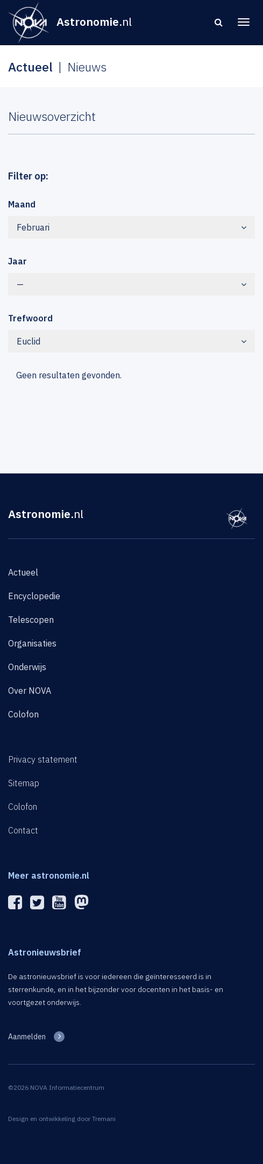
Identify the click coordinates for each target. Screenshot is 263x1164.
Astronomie (45, 513)
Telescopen (31, 619)
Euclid (131, 341)
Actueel (23, 572)
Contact (23, 830)
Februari (131, 227)
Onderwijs (27, 667)
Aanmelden (27, 1036)
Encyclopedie (34, 596)
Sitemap (23, 783)
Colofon (23, 714)
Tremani (104, 1119)
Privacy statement (42, 759)
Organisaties (32, 643)
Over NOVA (29, 690)
